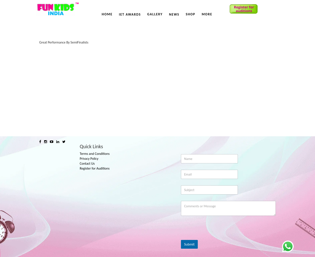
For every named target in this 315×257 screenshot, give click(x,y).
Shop (190, 14)
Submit (189, 244)
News (174, 14)
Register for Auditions (95, 168)
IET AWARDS (130, 14)
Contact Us (87, 163)
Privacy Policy (89, 159)
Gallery (155, 14)
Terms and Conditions (95, 154)
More (207, 14)
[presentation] (213, 237)
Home (107, 14)
